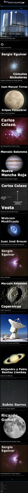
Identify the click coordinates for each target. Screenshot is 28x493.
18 (18, 478)
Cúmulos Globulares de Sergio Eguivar (11, 80)
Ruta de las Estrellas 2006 (7, 38)
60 (19, 479)
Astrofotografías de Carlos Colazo (10, 146)
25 (26, 478)
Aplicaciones (2, 489)
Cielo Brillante (2, 487)
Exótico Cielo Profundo (4, 488)
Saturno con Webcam (6, 376)
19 (19, 478)
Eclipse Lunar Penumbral (7, 113)
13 (12, 478)
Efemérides (2, 484)
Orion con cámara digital (7, 408)
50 (7, 479)
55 (13, 479)
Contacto (2, 490)
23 (24, 478)
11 (10, 478)
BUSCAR (21, 8)
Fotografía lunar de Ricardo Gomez (10, 441)
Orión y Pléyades (5, 277)
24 (25, 478)
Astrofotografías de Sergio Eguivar (10, 473)
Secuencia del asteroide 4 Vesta (9, 211)
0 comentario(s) (4, 116)
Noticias (2, 482)
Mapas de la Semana (3, 485)
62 (21, 479)
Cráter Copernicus (5, 310)
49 (6, 479)
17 (17, 478)
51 (8, 479)
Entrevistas (2, 486)
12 (11, 478)
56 (14, 479)
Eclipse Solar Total (5, 47)
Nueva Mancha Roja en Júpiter (9, 179)
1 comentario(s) (4, 346)
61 (20, 479)
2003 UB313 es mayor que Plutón (9, 343)
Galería (2, 483)
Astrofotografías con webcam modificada (12, 244)
